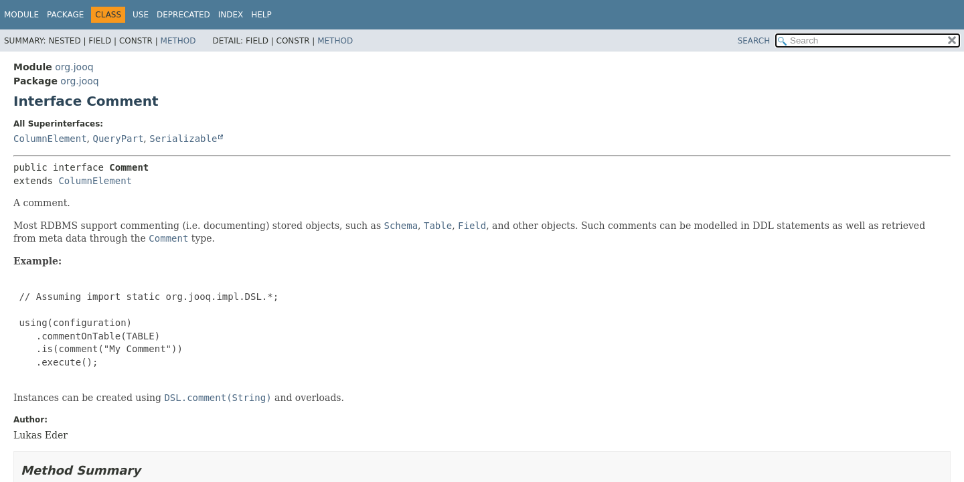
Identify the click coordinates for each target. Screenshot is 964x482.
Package (65, 14)
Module (21, 14)
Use (141, 14)
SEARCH (754, 41)
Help (261, 14)
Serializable (183, 138)
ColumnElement (50, 138)
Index (231, 14)
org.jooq (74, 67)
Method (178, 41)
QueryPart (117, 138)
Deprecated (183, 14)
